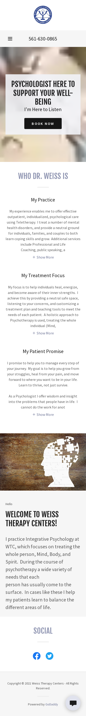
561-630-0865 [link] (43, 38)
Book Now (43, 123)
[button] (10, 38)
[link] (43, 15)
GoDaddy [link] (51, 704)
